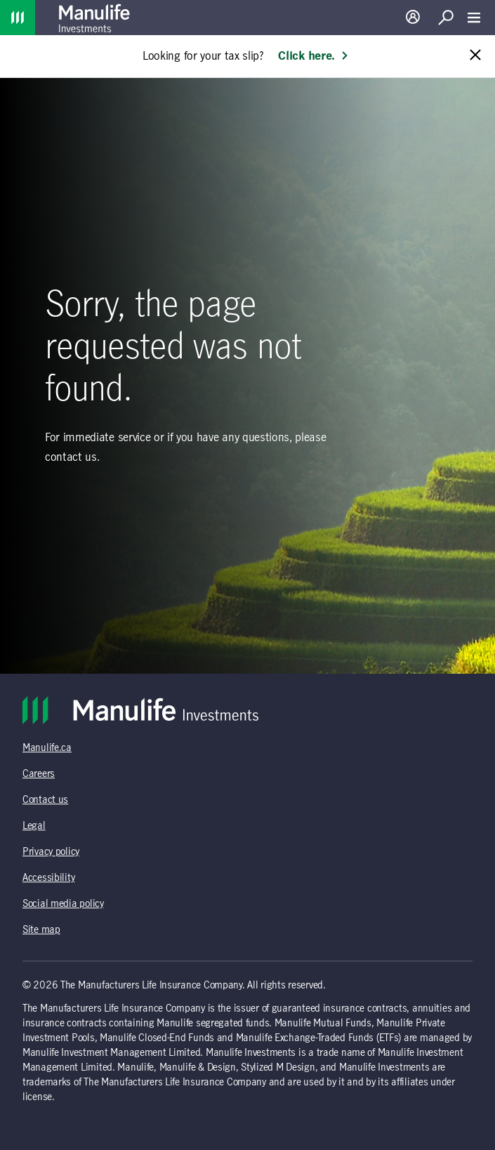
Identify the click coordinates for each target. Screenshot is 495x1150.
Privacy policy (50, 852)
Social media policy (63, 904)
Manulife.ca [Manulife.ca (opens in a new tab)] (47, 748)
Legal (34, 826)
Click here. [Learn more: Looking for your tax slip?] (313, 56)
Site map (41, 930)
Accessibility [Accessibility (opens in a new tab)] (48, 878)
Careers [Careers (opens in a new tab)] (38, 774)
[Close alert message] (475, 55)
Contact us (45, 800)
